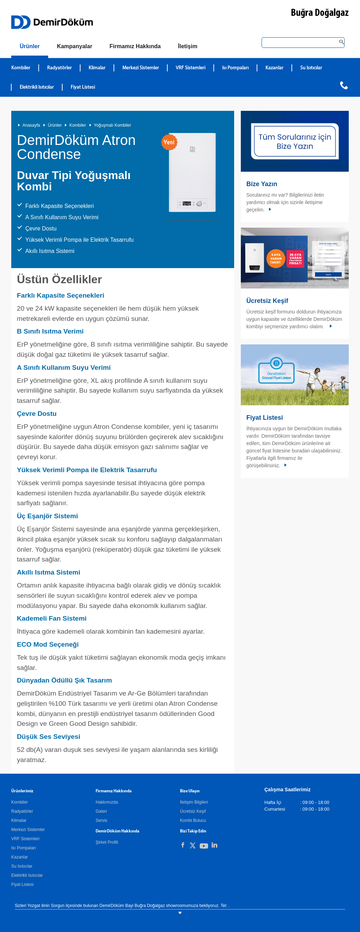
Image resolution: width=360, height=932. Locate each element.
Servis (101, 820)
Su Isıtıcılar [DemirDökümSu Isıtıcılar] (311, 68)
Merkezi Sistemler (28, 829)
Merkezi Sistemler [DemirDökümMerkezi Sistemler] (140, 68)
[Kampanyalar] (75, 46)
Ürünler (55, 125)
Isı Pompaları (23, 847)
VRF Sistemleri (25, 838)
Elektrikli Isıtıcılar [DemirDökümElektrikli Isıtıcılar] (37, 87)
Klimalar (18, 820)
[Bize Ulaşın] (187, 46)
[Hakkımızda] (135, 46)
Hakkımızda (107, 802)
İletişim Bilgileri (194, 802)
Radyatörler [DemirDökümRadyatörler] (59, 68)
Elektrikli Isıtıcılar (27, 875)
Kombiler (77, 125)
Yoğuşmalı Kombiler (112, 125)
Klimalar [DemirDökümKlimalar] (97, 68)
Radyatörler (22, 811)
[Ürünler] (29, 47)
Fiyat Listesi (83, 87)
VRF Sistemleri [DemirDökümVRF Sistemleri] (190, 68)
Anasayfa (31, 125)
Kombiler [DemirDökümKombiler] (20, 68)
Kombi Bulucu (193, 820)
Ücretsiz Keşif (267, 301)
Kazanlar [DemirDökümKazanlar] (274, 68)
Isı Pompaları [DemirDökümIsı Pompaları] (235, 68)
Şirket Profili (107, 842)
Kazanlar (19, 857)
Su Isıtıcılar (21, 866)
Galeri (101, 811)
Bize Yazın (261, 184)
